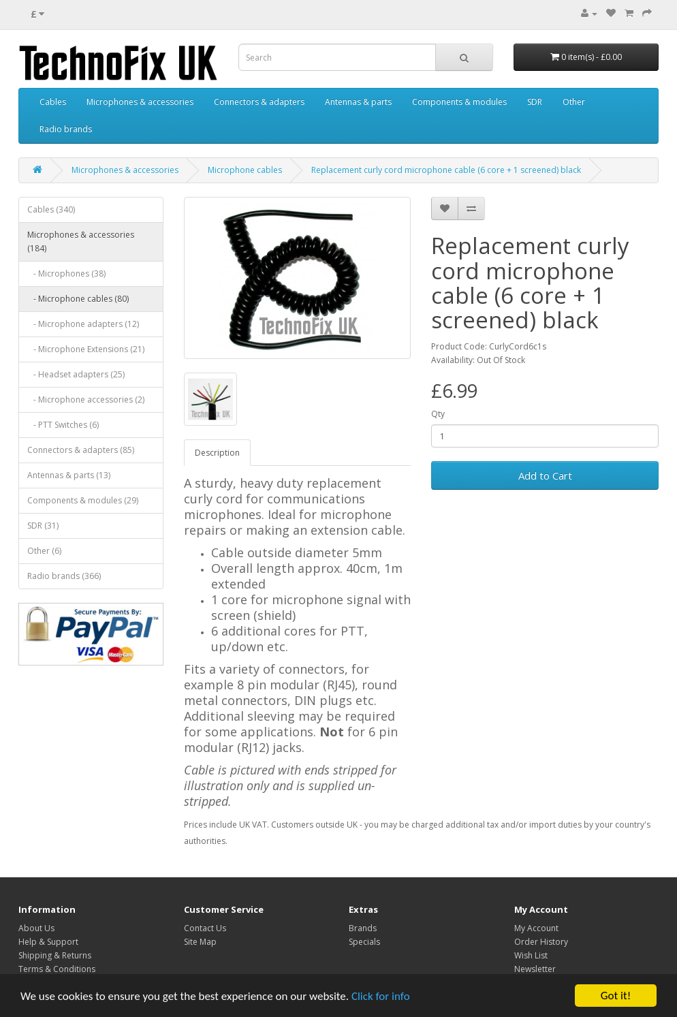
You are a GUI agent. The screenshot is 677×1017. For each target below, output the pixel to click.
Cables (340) (51, 209)
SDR (534, 102)
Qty (438, 414)
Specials (364, 942)
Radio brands (66, 129)
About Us (36, 928)
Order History (541, 942)
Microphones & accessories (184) (80, 241)
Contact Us (205, 928)
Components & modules (459, 102)
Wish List (531, 955)
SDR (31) (43, 525)
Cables (53, 102)
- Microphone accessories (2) (85, 399)
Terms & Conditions (56, 969)
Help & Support (48, 942)
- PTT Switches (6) (63, 425)
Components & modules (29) (82, 500)
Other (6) (44, 551)
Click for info (380, 996)
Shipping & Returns (54, 955)
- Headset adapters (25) (76, 374)
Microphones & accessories (139, 102)
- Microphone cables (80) (78, 298)
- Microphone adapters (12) (83, 324)
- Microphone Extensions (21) (85, 349)
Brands (363, 928)
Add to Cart (545, 475)
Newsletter (535, 969)
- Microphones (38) (66, 273)
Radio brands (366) (64, 576)
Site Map (200, 942)
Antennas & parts (358, 102)
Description (217, 452)
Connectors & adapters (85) (80, 450)
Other (574, 102)
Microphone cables (245, 170)
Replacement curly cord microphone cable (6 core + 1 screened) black (446, 170)
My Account (536, 928)
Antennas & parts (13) (68, 475)
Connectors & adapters (259, 102)
